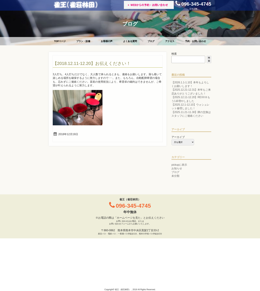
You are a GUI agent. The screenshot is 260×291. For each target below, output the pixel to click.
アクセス (169, 41)
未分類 (175, 175)
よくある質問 (130, 41)
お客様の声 (106, 41)
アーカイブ (178, 137)
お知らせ (176, 168)
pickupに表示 (179, 164)
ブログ (151, 41)
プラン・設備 (83, 41)
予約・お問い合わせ (195, 41)
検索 (174, 53)
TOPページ (60, 41)
